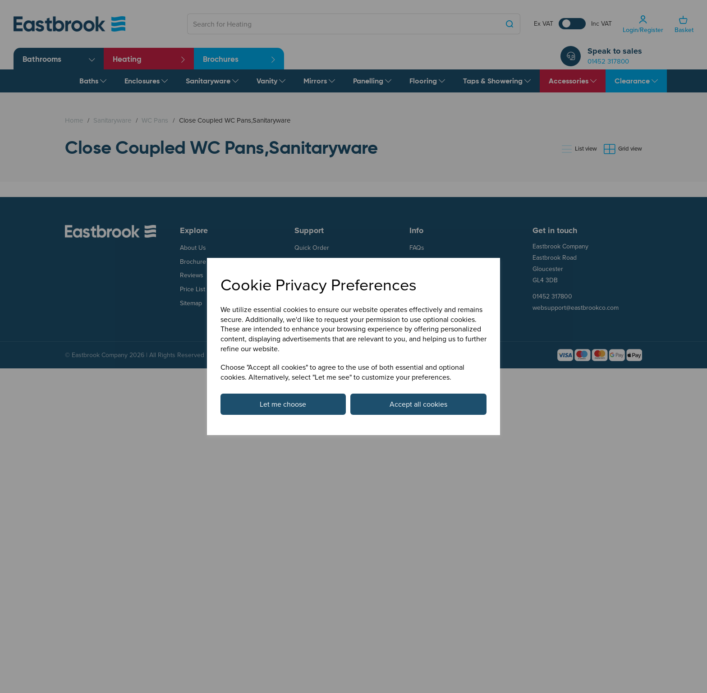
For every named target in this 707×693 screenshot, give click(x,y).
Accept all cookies (418, 404)
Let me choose (283, 404)
